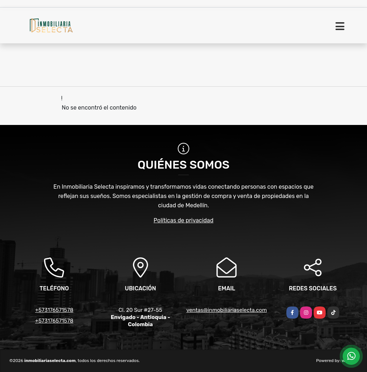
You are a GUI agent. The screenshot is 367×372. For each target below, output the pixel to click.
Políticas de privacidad (184, 220)
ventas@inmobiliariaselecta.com (226, 310)
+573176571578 (54, 310)
